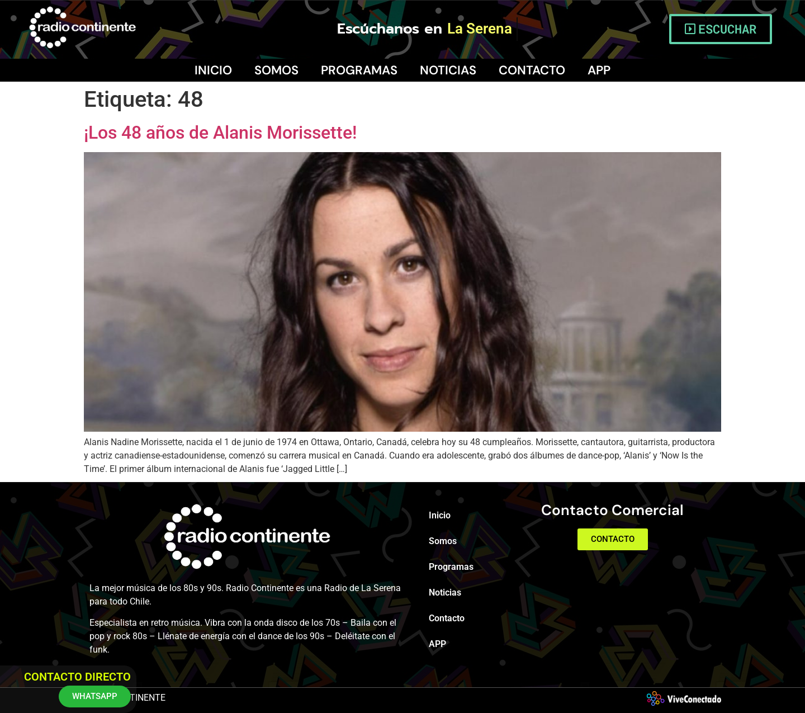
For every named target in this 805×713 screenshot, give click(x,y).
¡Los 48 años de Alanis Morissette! (220, 132)
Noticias (448, 70)
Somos (276, 70)
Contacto (532, 70)
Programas (359, 70)
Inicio (213, 70)
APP (599, 70)
